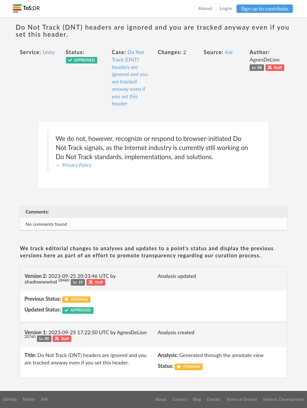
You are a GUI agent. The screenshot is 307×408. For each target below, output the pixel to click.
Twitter (29, 399)
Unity (49, 52)
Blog (197, 399)
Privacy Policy (76, 165)
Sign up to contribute (264, 8)
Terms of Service (241, 399)
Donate (214, 399)
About (205, 8)
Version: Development (283, 399)
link (229, 52)
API (44, 399)
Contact (179, 399)
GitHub (9, 399)
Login (226, 8)
